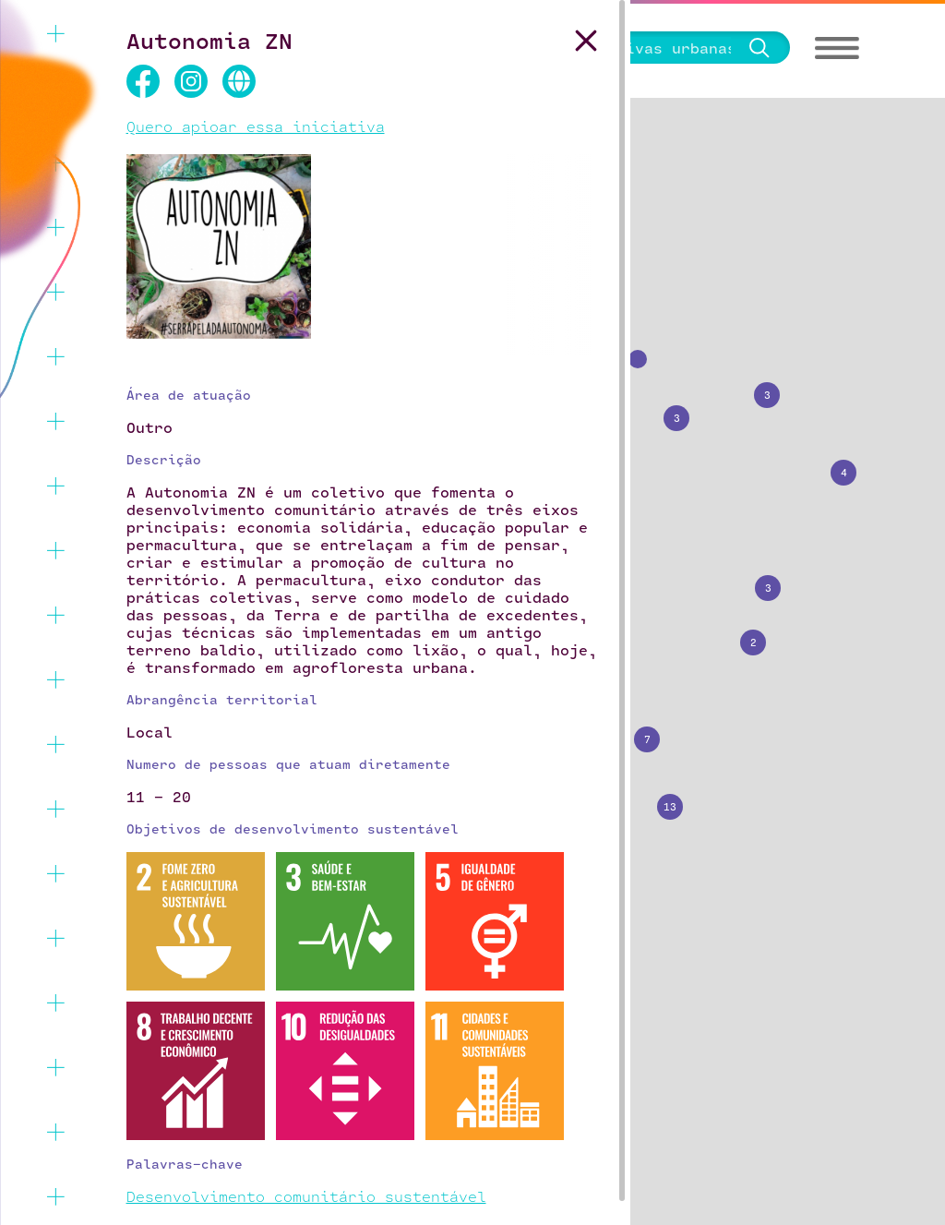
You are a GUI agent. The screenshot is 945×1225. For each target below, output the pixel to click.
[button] (669, 410)
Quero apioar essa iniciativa (255, 126)
